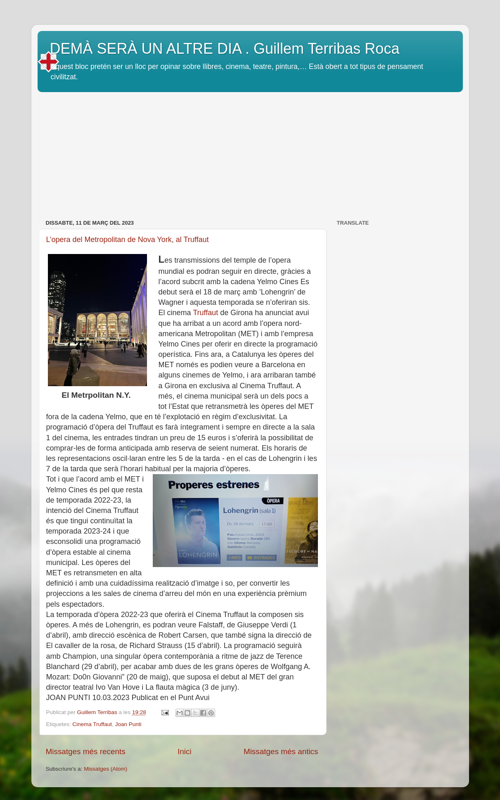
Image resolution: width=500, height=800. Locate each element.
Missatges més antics (281, 751)
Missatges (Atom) (105, 769)
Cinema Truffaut (92, 724)
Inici (185, 751)
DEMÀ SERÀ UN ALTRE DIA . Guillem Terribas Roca (225, 48)
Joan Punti (128, 724)
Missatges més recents (86, 751)
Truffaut (205, 313)
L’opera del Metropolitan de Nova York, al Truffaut (127, 239)
